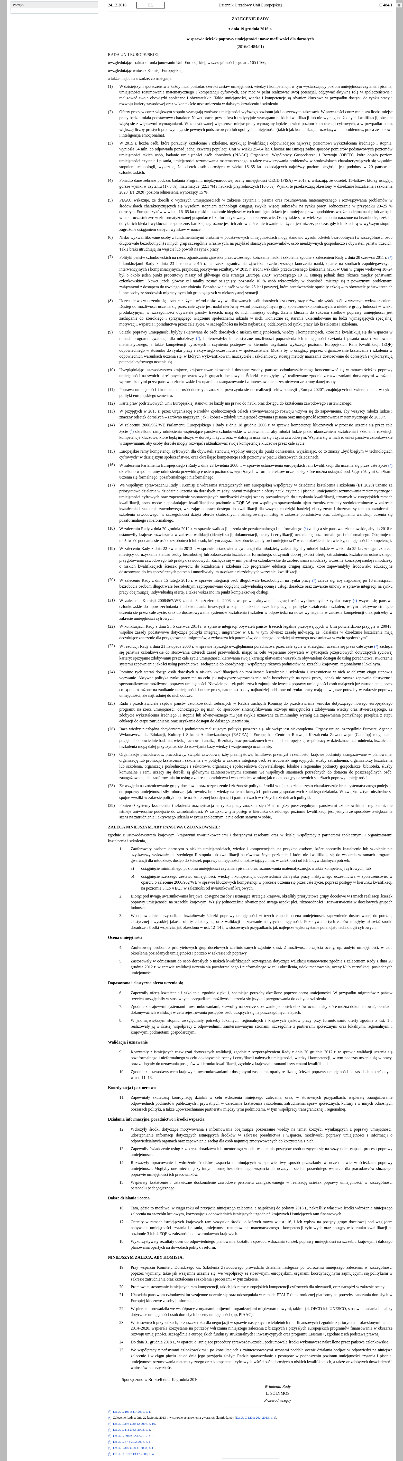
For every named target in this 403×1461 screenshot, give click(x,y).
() (389, 257)
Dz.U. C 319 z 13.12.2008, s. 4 (133, 1454)
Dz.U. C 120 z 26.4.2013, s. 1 (255, 1418)
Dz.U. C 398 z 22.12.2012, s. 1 (133, 1436)
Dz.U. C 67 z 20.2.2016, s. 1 (131, 1442)
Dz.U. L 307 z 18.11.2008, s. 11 (134, 1448)
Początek (18, 5)
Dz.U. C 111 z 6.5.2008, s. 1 (131, 1430)
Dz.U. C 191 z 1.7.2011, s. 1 (131, 1412)
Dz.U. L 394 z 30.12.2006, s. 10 (134, 1424)
